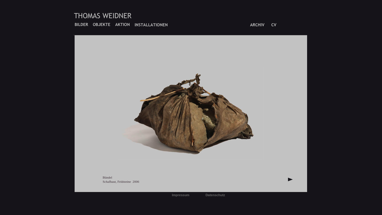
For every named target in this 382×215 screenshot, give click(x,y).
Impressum (181, 195)
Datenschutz (215, 195)
